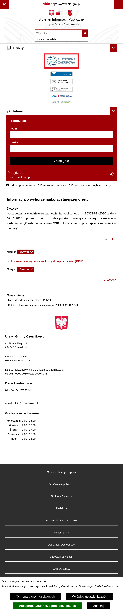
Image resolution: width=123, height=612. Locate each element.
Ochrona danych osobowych (35, 596)
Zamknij (98, 605)
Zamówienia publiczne (53, 185)
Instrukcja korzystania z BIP (61, 520)
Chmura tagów (61, 568)
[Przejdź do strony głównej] (61, 19)
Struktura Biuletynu (61, 496)
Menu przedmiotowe (24, 185)
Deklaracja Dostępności (61, 544)
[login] (61, 134)
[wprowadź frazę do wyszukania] (59, 33)
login (13, 128)
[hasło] (61, 148)
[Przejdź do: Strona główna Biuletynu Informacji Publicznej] (7, 185)
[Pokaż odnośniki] (4, 4)
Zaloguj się (61, 161)
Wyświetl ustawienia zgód (89, 596)
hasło (14, 142)
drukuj (112, 239)
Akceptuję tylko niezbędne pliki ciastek (47, 605)
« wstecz (110, 280)
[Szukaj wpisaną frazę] (85, 33)
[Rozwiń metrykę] (25, 252)
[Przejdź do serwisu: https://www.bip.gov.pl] (61, 4)
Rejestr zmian (61, 532)
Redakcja (61, 508)
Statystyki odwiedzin (61, 556)
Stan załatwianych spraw (61, 472)
